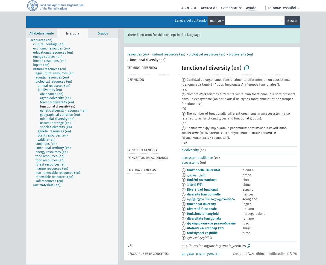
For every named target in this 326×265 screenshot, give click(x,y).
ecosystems (190, 163)
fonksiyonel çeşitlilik (202, 233)
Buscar (292, 21)
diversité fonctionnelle (204, 194)
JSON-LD (213, 254)
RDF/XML (188, 254)
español (289, 8)
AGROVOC (189, 8)
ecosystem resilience (197, 158)
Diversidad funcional (202, 190)
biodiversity (190, 150)
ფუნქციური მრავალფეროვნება (211, 199)
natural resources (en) (168, 54)
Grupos (103, 33)
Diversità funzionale (202, 209)
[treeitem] (43, 40)
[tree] (72, 151)
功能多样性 (195, 185)
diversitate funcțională (204, 219)
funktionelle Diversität (203, 170)
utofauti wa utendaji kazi (205, 228)
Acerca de (209, 8)
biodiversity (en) (241, 54)
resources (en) (138, 54)
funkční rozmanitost (202, 180)
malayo (215, 21)
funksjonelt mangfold (203, 214)
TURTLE (201, 254)
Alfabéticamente (41, 33)
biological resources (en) (207, 54)
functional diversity (201, 204)
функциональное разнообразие (211, 223)
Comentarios (231, 8)
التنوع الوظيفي (196, 175)
